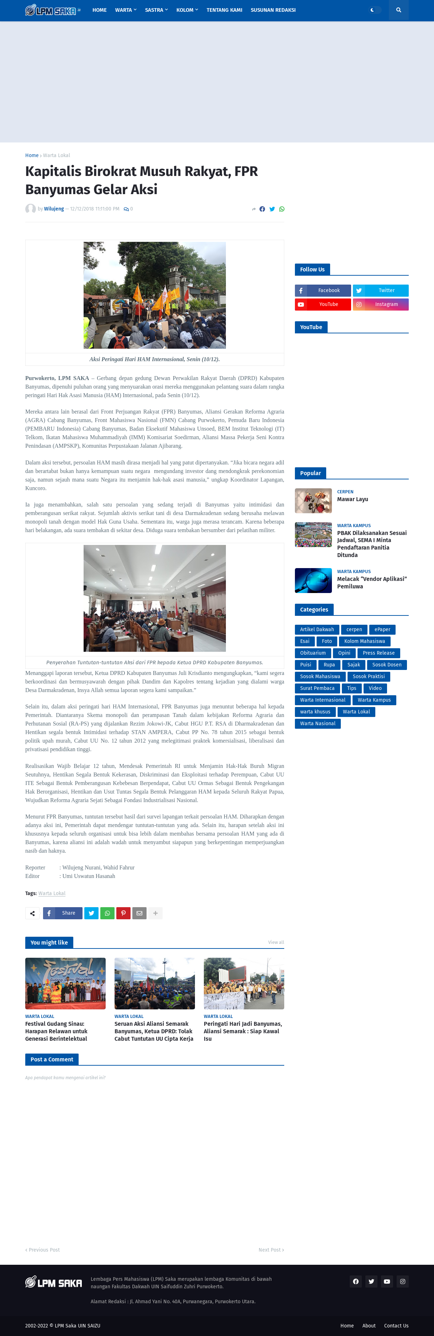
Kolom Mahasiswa (364, 641)
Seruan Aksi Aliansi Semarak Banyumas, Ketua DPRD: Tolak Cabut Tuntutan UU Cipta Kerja (154, 1031)
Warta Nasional (317, 724)
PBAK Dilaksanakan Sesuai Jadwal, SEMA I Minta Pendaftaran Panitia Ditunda (372, 544)
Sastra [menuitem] (154, 10)
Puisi (305, 665)
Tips (351, 688)
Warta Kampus (374, 700)
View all (276, 942)
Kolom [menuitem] (185, 10)
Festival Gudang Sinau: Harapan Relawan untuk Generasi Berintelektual (56, 1031)
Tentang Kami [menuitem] (224, 10)
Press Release (379, 653)
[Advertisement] (217, 82)
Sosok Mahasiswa (320, 677)
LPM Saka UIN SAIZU (77, 1326)
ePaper (382, 630)
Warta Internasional (322, 700)
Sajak (354, 665)
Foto (327, 641)
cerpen (354, 630)
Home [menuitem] (99, 10)
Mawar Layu (352, 499)
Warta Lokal (56, 155)
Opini (344, 653)
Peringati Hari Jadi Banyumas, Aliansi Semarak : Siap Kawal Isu (243, 1031)
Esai (304, 641)
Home (32, 155)
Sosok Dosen (387, 665)
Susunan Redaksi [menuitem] (273, 10)
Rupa (329, 665)
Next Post (270, 1250)
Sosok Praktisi (369, 677)
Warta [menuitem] (123, 10)
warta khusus (315, 712)
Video (375, 688)
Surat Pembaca (317, 688)
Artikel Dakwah (317, 630)
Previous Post (44, 1250)
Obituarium (313, 653)
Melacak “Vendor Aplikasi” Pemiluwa (372, 583)
